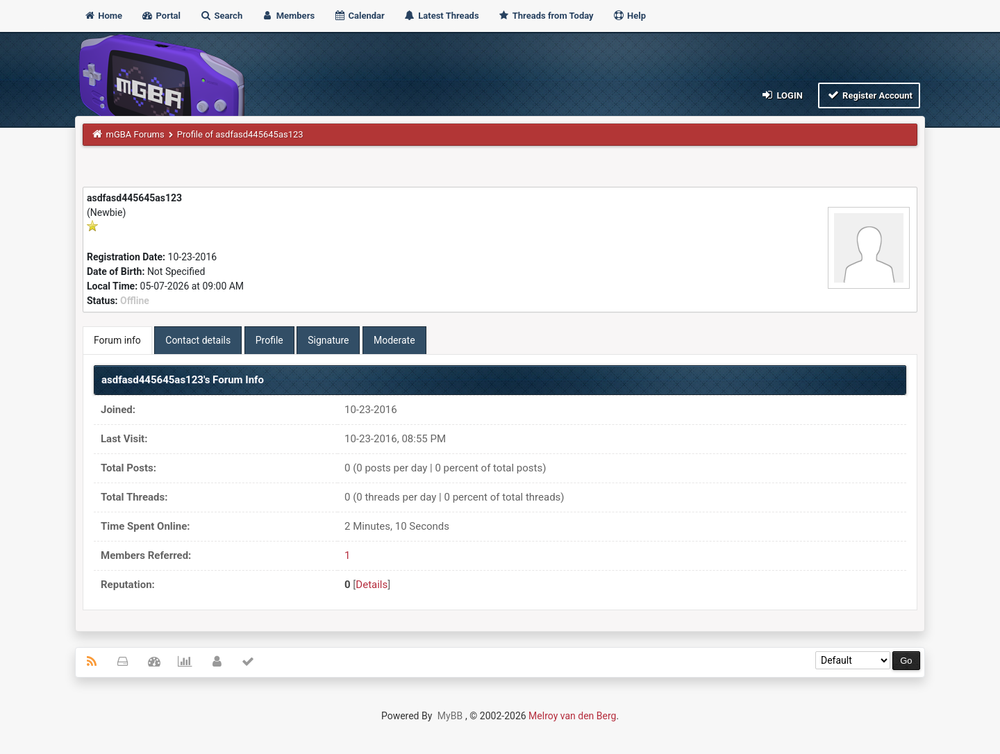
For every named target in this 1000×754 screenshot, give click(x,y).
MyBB (450, 715)
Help (629, 15)
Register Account (869, 95)
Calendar (358, 15)
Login (781, 95)
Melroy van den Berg (572, 715)
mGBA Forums (135, 134)
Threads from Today (546, 15)
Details (372, 584)
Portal (161, 15)
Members (288, 15)
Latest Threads (441, 15)
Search (220, 15)
